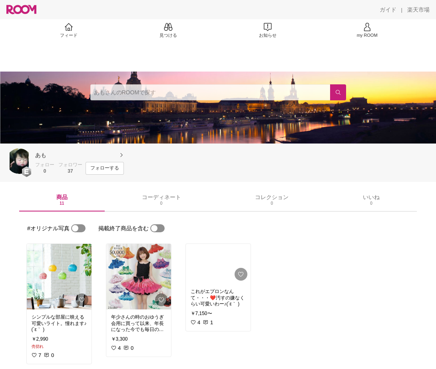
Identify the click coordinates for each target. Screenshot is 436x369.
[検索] (338, 92)
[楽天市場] (418, 9)
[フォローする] (105, 168)
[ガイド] (388, 9)
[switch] (78, 228)
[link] (59, 276)
